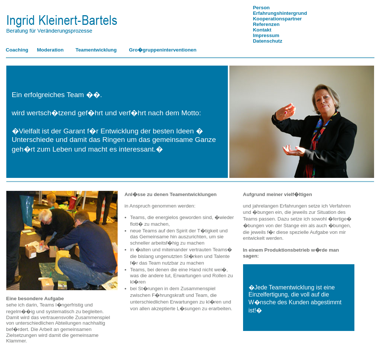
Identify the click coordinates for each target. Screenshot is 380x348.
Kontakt (262, 30)
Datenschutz (267, 41)
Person (261, 7)
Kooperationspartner (277, 18)
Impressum (266, 35)
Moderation (50, 50)
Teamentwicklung (96, 50)
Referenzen (266, 24)
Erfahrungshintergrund (280, 13)
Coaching (17, 50)
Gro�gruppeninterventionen (163, 50)
